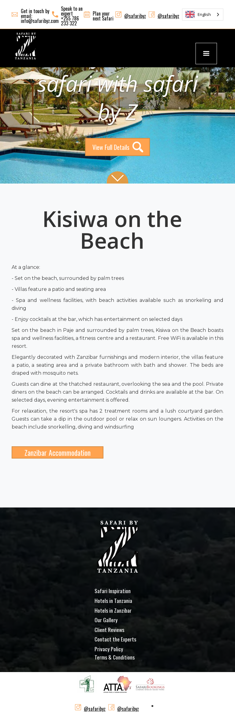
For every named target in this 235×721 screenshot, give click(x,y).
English (198, 14)
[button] (206, 53)
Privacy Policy (109, 649)
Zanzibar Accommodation (57, 452)
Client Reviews (109, 630)
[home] (25, 46)
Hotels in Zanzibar (113, 610)
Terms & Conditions (115, 657)
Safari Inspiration (113, 591)
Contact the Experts (115, 639)
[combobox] (202, 14)
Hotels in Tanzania (113, 600)
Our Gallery (106, 620)
